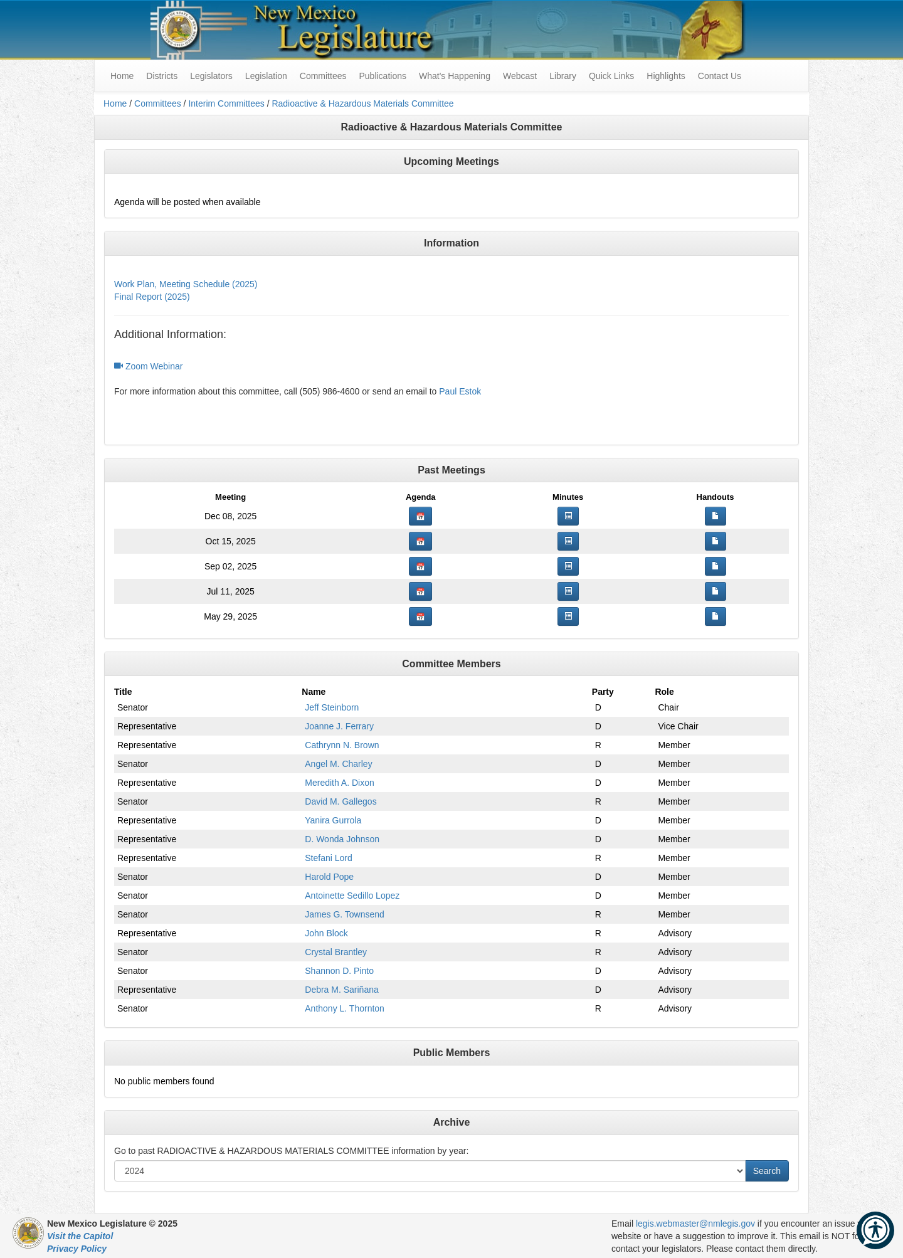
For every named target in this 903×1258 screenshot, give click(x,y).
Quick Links (611, 76)
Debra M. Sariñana (342, 990)
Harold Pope (329, 877)
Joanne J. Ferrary (339, 726)
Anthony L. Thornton (344, 1008)
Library (562, 76)
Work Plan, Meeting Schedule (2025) (186, 284)
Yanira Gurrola (333, 820)
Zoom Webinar (148, 366)
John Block (326, 933)
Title (123, 692)
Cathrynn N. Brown (342, 745)
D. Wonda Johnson (342, 839)
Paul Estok (460, 391)
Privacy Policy (77, 1249)
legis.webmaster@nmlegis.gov (695, 1223)
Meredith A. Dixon (339, 783)
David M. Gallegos (340, 801)
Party (603, 692)
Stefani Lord (328, 858)
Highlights (666, 76)
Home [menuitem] (122, 76)
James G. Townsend (344, 914)
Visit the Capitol (80, 1236)
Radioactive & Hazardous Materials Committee (362, 103)
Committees (323, 76)
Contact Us (719, 76)
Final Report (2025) (152, 297)
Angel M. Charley (338, 764)
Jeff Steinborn (332, 707)
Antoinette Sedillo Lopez (352, 896)
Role (664, 692)
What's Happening (454, 76)
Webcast (520, 76)
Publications (382, 76)
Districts (161, 76)
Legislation (266, 76)
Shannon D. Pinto (339, 971)
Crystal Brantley (336, 952)
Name (313, 692)
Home (115, 103)
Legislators (211, 76)
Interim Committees (226, 103)
